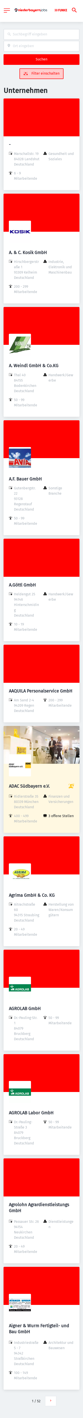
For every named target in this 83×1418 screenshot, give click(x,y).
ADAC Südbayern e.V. (29, 786)
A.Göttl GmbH (22, 585)
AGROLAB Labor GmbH (31, 1112)
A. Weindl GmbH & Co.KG (33, 365)
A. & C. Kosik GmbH (28, 252)
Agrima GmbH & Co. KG (32, 895)
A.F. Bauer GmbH (25, 479)
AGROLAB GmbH (25, 1008)
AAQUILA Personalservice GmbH (40, 691)
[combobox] (41, 34)
